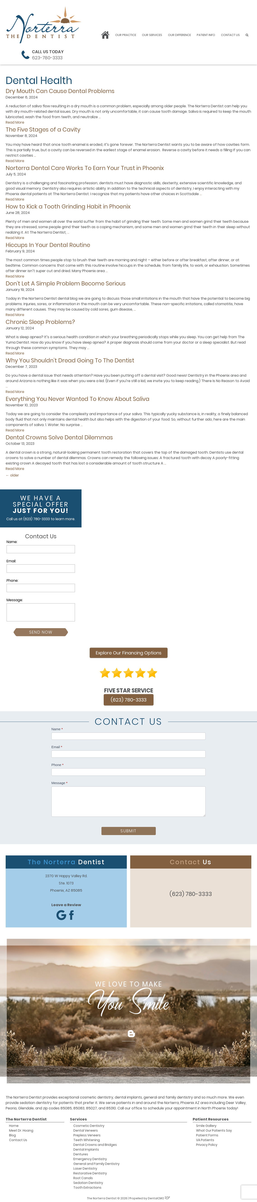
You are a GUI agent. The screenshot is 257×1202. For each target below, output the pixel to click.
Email (56, 746)
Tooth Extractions (87, 1186)
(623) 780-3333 (36, 519)
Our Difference (179, 35)
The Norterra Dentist (26, 1118)
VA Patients (205, 1138)
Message (59, 781)
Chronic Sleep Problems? (40, 322)
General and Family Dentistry (96, 1162)
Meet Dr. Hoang (21, 1129)
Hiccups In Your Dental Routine (48, 245)
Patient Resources (210, 1118)
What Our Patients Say (214, 1129)
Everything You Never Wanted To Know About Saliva (77, 399)
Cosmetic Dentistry (88, 1124)
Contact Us (230, 35)
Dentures (80, 1153)
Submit (128, 829)
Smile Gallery (206, 1124)
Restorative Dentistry (90, 1172)
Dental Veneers (85, 1129)
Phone (57, 764)
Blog (12, 1134)
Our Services (152, 35)
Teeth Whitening (86, 1138)
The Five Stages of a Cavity (43, 130)
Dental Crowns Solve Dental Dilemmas (59, 437)
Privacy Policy (206, 1143)
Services (78, 1118)
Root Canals (83, 1176)
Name (57, 728)
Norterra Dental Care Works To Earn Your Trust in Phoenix (85, 168)
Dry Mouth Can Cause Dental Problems (60, 91)
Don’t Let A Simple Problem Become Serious (66, 283)
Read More (15, 122)
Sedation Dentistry (88, 1181)
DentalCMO (159, 1197)
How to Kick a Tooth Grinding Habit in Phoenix (68, 207)
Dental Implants (86, 1148)
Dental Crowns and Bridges (95, 1143)
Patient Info (206, 35)
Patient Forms (207, 1134)
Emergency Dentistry (90, 1157)
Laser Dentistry (85, 1167)
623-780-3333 (47, 57)
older (12, 475)
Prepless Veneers (87, 1134)
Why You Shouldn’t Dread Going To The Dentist (70, 360)
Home (14, 1124)
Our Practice (125, 35)
